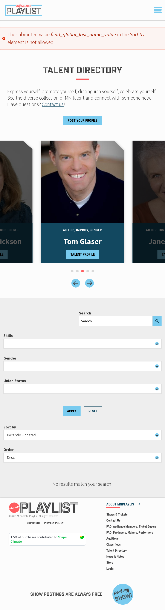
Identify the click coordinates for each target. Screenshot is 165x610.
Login (109, 569)
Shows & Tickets (117, 514)
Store (109, 562)
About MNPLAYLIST (121, 504)
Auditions (112, 538)
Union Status (14, 381)
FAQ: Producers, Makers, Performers (129, 532)
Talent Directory (116, 550)
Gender (9, 358)
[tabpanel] (82, 202)
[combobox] (82, 344)
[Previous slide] (75, 283)
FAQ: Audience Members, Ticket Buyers (131, 526)
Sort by (9, 427)
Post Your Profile (82, 120)
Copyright (33, 523)
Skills (8, 336)
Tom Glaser (83, 241)
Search (85, 313)
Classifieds (113, 544)
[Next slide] (89, 283)
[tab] (72, 271)
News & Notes (115, 556)
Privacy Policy (54, 523)
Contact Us (113, 520)
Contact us (53, 104)
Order (8, 450)
